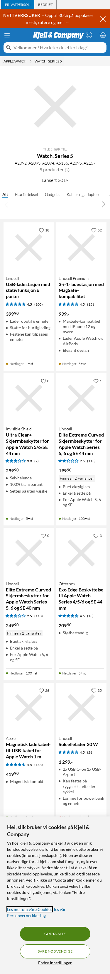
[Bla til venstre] (6, 204)
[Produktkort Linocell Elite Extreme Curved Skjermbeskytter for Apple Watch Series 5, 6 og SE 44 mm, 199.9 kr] (81, 398)
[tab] (17, 4)
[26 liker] (44, 690)
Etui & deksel (26, 194)
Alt (5, 194)
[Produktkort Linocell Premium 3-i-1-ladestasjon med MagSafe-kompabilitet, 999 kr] (81, 247)
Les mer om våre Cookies (29, 909)
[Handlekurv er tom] (103, 35)
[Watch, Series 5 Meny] (63, 61)
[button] (67, 169)
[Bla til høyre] (103, 204)
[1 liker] (97, 380)
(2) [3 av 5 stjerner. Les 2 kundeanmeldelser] (36, 461)
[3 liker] (97, 535)
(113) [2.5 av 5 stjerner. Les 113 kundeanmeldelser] (91, 461)
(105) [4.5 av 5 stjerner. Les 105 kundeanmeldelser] (38, 304)
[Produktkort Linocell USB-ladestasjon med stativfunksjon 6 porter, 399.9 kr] (29, 247)
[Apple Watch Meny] (30, 61)
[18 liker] (44, 230)
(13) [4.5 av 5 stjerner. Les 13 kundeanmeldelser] (90, 616)
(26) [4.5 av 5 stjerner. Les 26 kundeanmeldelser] (90, 752)
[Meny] (7, 35)
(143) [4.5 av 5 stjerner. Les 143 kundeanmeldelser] (38, 764)
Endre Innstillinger (55, 962)
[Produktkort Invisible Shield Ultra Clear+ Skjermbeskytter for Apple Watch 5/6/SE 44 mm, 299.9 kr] (29, 398)
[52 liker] (96, 230)
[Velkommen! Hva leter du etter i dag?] (58, 47)
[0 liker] (45, 380)
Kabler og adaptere (83, 194)
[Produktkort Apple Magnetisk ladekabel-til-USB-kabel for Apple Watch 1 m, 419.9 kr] (29, 708)
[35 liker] (96, 690)
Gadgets (52, 194)
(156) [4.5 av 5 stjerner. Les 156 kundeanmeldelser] (91, 304)
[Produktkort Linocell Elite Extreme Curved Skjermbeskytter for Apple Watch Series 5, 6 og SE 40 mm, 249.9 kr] (29, 553)
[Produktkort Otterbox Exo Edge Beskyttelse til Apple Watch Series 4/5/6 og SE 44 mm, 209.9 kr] (81, 553)
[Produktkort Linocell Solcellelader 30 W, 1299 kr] (81, 708)
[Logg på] (89, 35)
